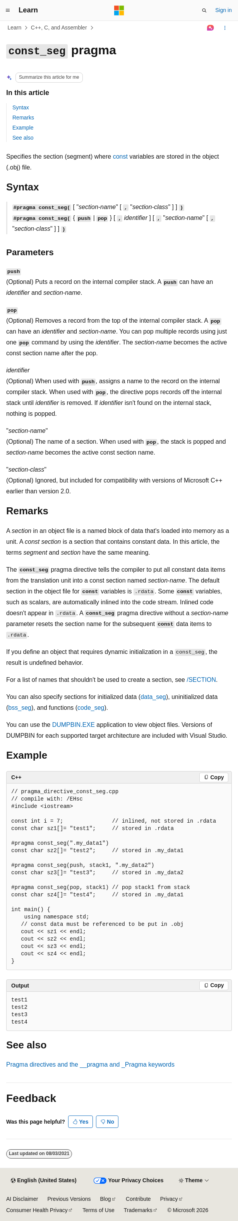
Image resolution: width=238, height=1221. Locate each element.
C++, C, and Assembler (59, 27)
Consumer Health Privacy (37, 1210)
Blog (105, 1199)
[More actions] (225, 28)
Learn (15, 27)
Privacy (169, 1199)
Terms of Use (98, 1210)
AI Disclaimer (22, 1199)
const (120, 156)
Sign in (223, 10)
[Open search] (204, 10)
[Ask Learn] (210, 28)
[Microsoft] (119, 10)
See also (22, 138)
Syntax (20, 107)
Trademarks (138, 1210)
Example (22, 128)
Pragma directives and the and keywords (90, 1064)
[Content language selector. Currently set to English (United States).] (43, 1180)
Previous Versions (69, 1199)
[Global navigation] (7, 10)
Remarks (23, 117)
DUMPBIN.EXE (73, 724)
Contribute (138, 1199)
